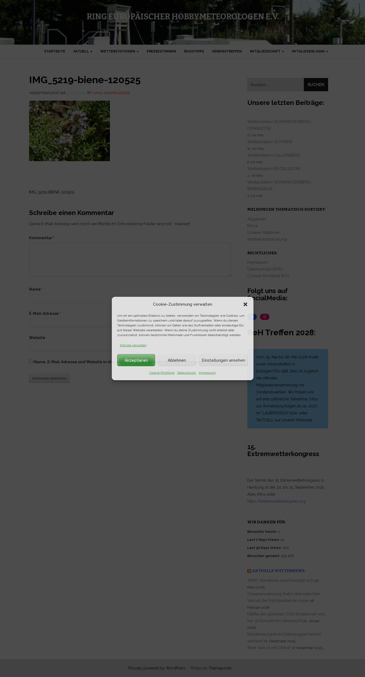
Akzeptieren (136, 360)
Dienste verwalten (133, 345)
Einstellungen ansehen (223, 360)
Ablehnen (177, 360)
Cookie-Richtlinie (162, 373)
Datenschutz (186, 373)
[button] (245, 304)
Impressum (207, 373)
